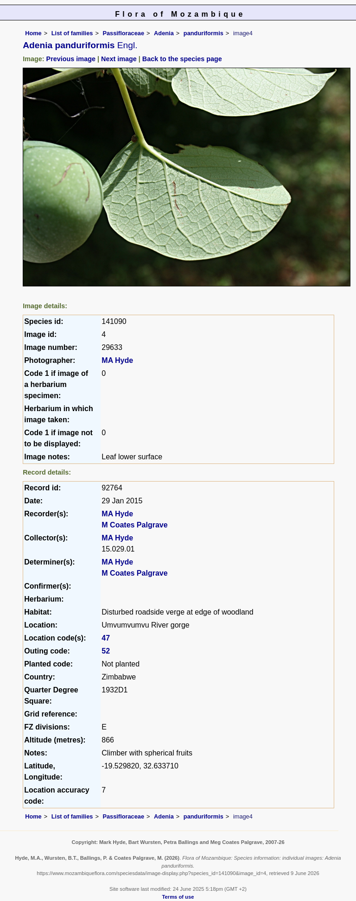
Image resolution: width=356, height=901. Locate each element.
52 (106, 651)
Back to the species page (182, 59)
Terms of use (178, 897)
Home (33, 33)
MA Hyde (117, 360)
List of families (72, 33)
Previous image (70, 59)
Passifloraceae (123, 33)
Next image (119, 59)
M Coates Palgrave (134, 525)
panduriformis (203, 33)
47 (106, 638)
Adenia (164, 33)
